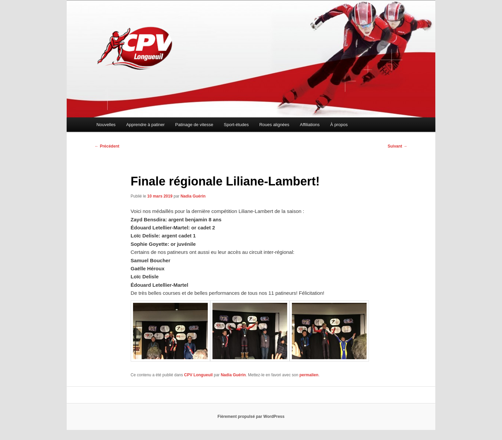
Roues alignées (274, 124)
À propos (339, 124)
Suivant (397, 146)
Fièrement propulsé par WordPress (251, 416)
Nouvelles (106, 124)
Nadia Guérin (193, 196)
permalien (308, 375)
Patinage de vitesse (194, 124)
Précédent (107, 146)
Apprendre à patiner (145, 124)
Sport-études (236, 124)
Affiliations (310, 124)
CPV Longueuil (198, 375)
